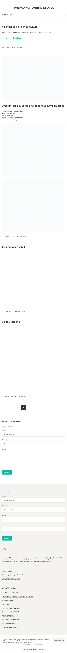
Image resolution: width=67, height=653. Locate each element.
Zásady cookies (27, 642)
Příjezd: (4, 430)
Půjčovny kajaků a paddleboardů (11, 619)
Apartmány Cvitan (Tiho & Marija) (33, 7)
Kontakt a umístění (7, 571)
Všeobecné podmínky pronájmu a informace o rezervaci (18, 575)
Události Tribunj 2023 (8, 615)
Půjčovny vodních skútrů (9, 623)
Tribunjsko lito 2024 (13, 246)
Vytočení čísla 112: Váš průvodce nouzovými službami (33, 105)
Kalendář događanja (13, 38)
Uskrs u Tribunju (11, 321)
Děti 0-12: (5, 459)
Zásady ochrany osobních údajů (11, 578)
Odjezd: (4, 440)
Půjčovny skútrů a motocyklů (10, 627)
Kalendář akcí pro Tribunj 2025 (20, 26)
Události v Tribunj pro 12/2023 (11, 612)
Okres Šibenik (18, 47)
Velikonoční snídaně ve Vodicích (11, 608)
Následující (23, 407)
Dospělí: (4, 449)
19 (17, 407)
